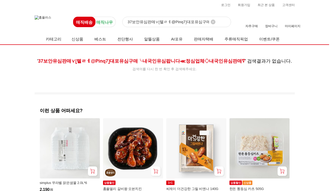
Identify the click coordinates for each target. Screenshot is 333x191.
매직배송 (84, 22)
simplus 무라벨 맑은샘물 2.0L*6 (63, 183)
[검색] (177, 22)
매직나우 (104, 22)
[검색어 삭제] (213, 22)
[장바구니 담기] (92, 171)
